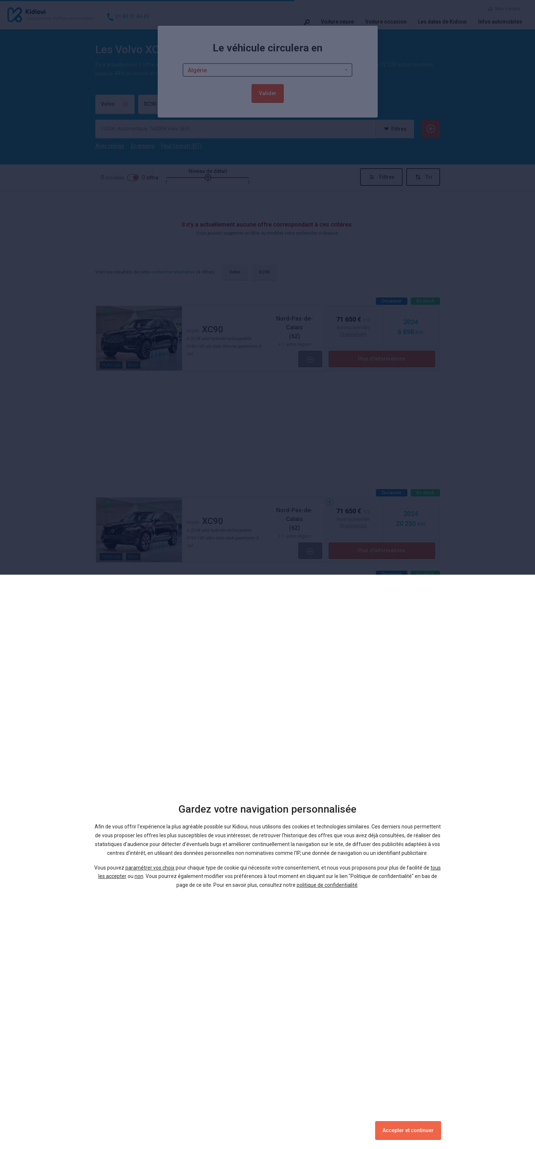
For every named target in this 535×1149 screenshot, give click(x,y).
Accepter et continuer (408, 1130)
